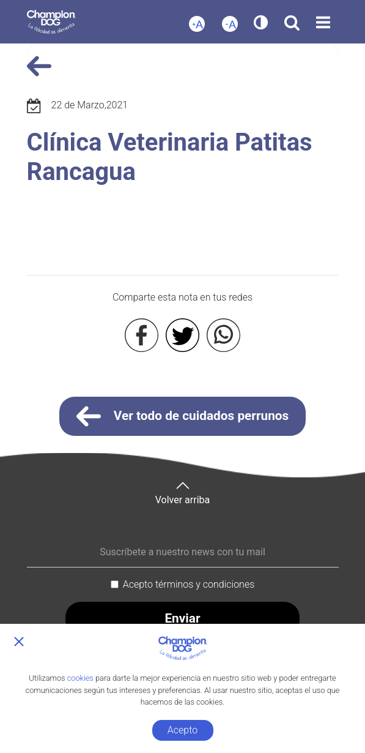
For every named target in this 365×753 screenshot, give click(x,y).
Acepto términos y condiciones (189, 584)
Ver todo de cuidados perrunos (182, 416)
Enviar (182, 618)
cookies (80, 678)
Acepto (182, 730)
